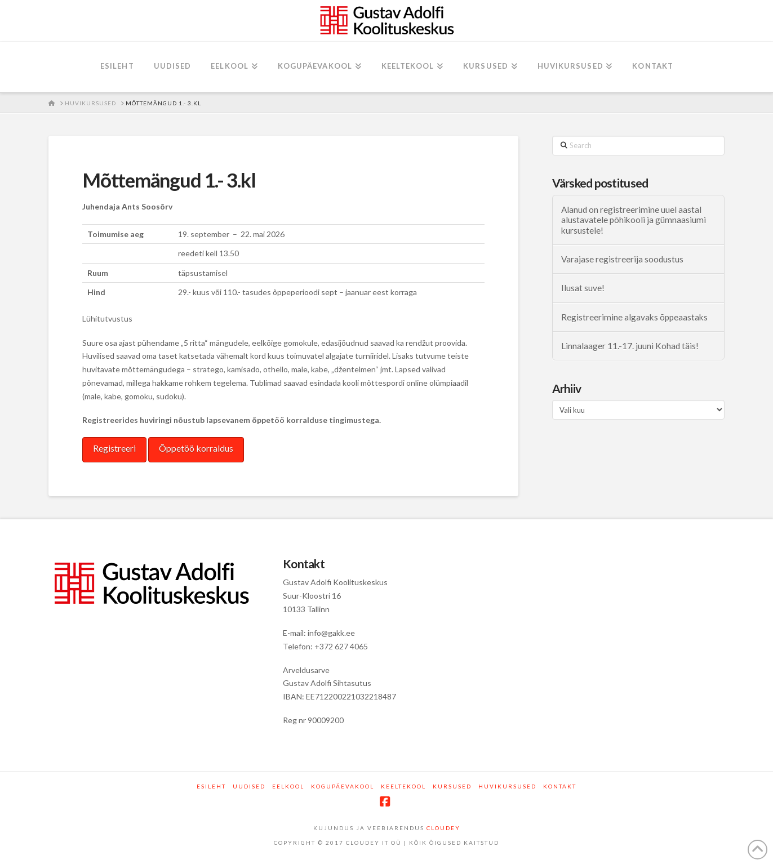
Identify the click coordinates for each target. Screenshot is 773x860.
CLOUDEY (443, 828)
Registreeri (114, 448)
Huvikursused (507, 786)
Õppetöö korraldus (196, 448)
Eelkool (288, 786)
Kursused (452, 786)
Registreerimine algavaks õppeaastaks (634, 317)
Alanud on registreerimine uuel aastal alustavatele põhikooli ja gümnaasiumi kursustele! (633, 219)
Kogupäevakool (342, 786)
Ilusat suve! (583, 288)
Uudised (249, 786)
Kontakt (559, 786)
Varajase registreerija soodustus (622, 259)
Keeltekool (403, 786)
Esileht (211, 786)
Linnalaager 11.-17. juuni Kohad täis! (630, 346)
